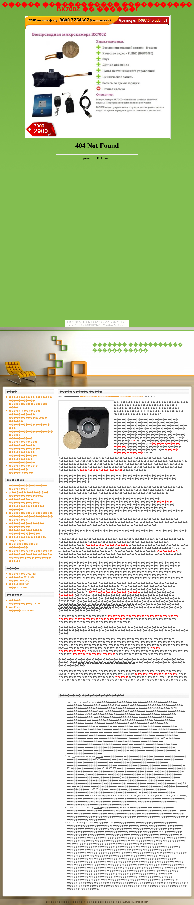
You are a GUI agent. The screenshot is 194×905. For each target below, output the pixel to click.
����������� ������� (30, 397)
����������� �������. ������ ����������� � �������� (31, 516)
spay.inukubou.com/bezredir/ (134, 902)
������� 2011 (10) (22, 573)
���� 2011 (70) (19, 580)
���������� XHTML (25, 603)
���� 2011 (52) (19, 584)
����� (15, 600)
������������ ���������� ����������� (23, 459)
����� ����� (21, 472)
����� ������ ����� (80, 391)
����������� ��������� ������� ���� (28, 404)
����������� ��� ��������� (135, 507)
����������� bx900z (26, 495)
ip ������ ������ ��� (28, 492)
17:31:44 (99, 756)
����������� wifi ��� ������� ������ (96, 604)
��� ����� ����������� (99, 490)
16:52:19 (93, 702)
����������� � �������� (84, 607)
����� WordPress (21, 610)
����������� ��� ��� (93, 644)
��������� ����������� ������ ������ (111, 396)
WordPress (15, 607)
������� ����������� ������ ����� (137, 347)
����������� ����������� (106, 662)
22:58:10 (98, 808)
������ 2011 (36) (21, 577)
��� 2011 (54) (18, 587)
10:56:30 (89, 823)
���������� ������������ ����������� (23, 441)
